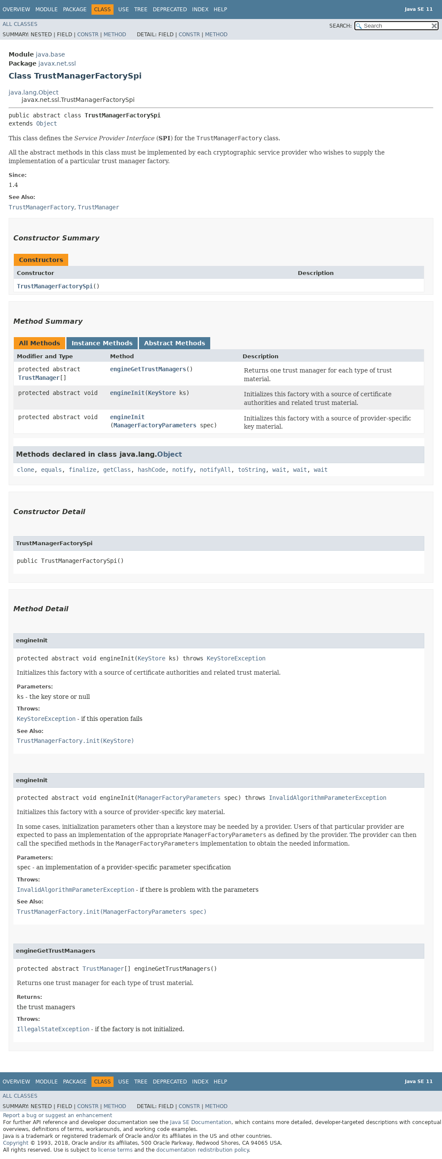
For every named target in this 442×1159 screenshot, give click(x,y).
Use (123, 9)
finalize (82, 469)
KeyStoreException (236, 658)
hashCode (151, 469)
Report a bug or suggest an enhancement (57, 1115)
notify (182, 469)
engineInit (127, 392)
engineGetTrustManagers (148, 369)
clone (25, 469)
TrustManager (39, 377)
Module (46, 9)
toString (251, 469)
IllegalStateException (53, 1029)
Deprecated (170, 9)
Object (46, 123)
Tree (141, 9)
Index (200, 9)
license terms (115, 1150)
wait (279, 469)
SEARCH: (340, 26)
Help (220, 9)
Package (75, 9)
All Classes (20, 24)
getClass (117, 469)
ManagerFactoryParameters (155, 425)
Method (115, 35)
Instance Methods (102, 343)
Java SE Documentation (200, 1122)
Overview (16, 9)
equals (51, 469)
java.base (50, 54)
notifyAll (215, 469)
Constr (87, 35)
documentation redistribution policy (202, 1150)
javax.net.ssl (57, 63)
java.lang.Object (33, 92)
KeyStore (162, 392)
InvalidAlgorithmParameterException (327, 797)
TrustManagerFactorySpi (55, 286)
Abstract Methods (174, 343)
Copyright (15, 1143)
